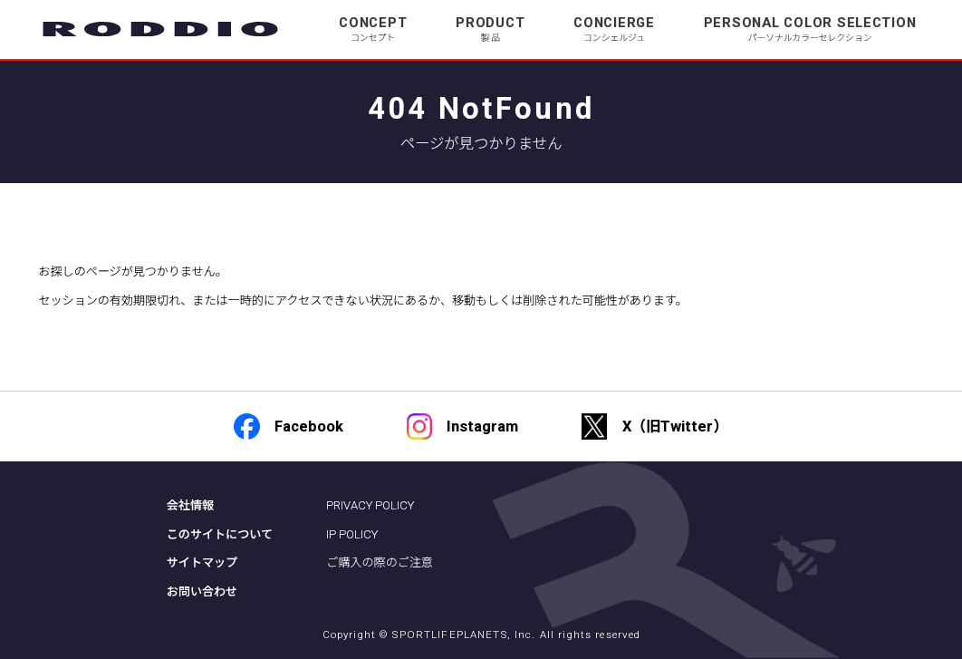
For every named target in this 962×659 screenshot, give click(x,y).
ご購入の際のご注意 (379, 562)
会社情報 (190, 505)
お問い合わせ (202, 591)
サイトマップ (202, 562)
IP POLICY (352, 534)
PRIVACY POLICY (370, 505)
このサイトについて (220, 534)
